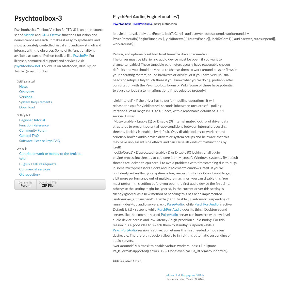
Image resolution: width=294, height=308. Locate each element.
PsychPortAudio (141, 23)
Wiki (22, 159)
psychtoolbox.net (27, 66)
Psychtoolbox (121, 23)
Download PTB (48, 184)
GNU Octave (51, 35)
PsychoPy (80, 55)
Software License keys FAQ (39, 141)
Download (27, 107)
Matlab (29, 35)
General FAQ (29, 135)
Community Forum (33, 130)
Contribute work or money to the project (50, 153)
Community (25, 184)
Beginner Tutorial (32, 120)
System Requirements (35, 102)
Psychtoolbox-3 (38, 18)
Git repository (29, 174)
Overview (26, 91)
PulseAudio (175, 204)
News (23, 86)
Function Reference (34, 125)
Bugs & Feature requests (37, 164)
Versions (25, 97)
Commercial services (34, 169)
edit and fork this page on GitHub (185, 275)
